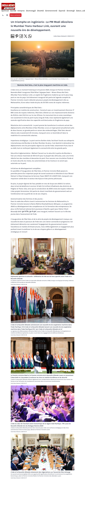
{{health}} (40, 11)
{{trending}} (71, 11)
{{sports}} (62, 11)
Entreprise (21, 11)
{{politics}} (5, 11)
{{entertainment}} (51, 11)
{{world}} (13, 11)
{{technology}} (31, 11)
